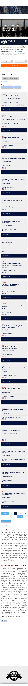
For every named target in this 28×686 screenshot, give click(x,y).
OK (8, 661)
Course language (21, 18)
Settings (8, 659)
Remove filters (4, 39)
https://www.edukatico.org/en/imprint (12, 671)
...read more (18, 8)
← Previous (5, 471)
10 (15, 474)
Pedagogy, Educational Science (7, 18)
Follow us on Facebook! (8, 679)
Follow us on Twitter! (20, 679)
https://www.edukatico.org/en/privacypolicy (14, 667)
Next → (20, 474)
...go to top (4, 482)
